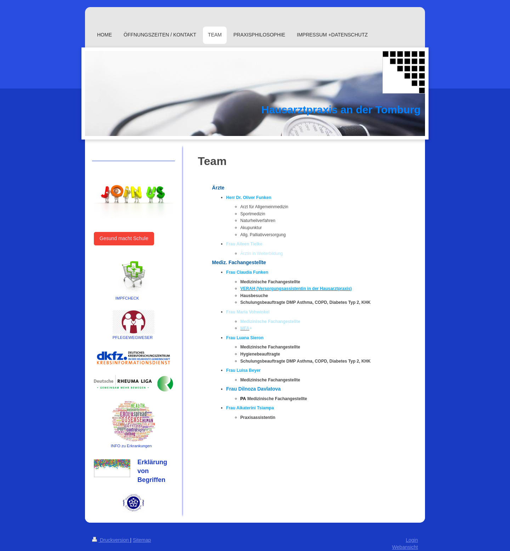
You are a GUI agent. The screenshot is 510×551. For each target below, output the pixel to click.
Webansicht (405, 547)
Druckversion (111, 540)
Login (412, 540)
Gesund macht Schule (124, 238)
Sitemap (142, 540)
